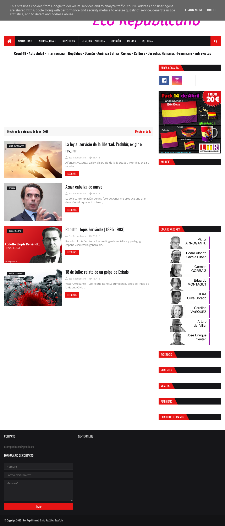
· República (74, 53)
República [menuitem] (68, 41)
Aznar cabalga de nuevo (83, 186)
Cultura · (141, 53)
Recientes (166, 370)
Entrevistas (202, 53)
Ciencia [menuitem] (131, 41)
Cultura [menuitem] (147, 41)
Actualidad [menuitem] (25, 41)
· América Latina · (108, 53)
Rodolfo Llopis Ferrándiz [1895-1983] (95, 229)
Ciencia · (127, 53)
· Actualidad (36, 53)
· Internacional (55, 53)
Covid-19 (20, 53)
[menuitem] (9, 41)
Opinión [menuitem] (116, 41)
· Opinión (89, 53)
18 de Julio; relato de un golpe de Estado (97, 272)
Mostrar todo (143, 131)
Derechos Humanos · (162, 53)
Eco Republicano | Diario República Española (43, 520)
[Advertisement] (78, 94)
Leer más (72, 173)
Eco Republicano (78, 157)
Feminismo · (185, 53)
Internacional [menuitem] (47, 41)
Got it (211, 10)
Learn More (194, 10)
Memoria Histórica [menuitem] (93, 41)
